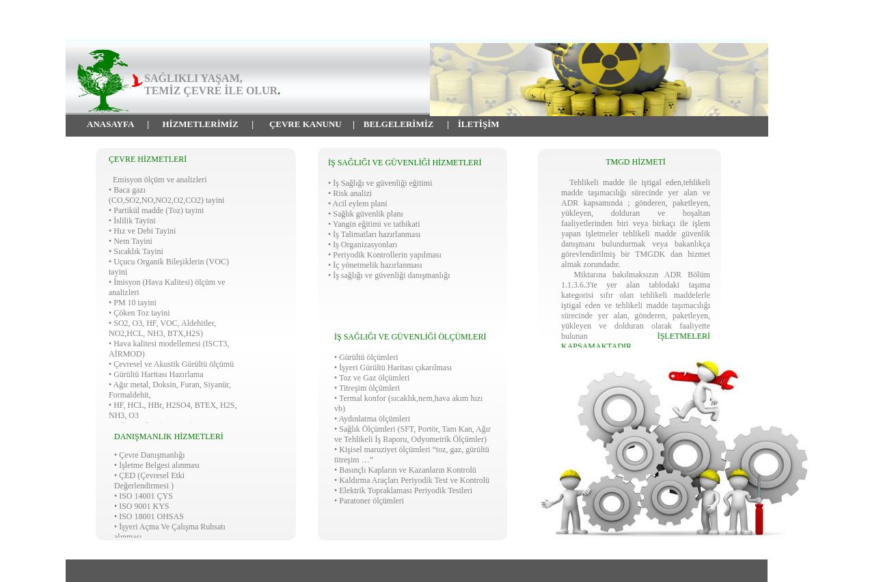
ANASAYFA (110, 124)
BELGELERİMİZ (399, 124)
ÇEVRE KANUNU (305, 124)
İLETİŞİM (479, 124)
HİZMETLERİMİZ (201, 124)
